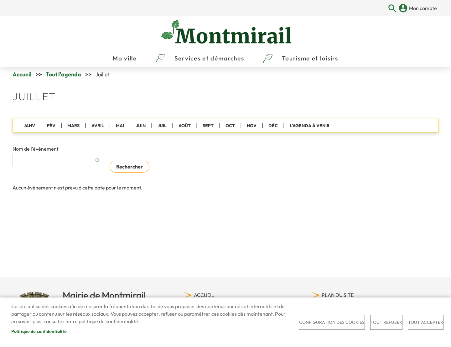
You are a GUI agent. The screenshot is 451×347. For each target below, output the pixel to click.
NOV (252, 125)
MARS (73, 125)
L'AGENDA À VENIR (309, 125)
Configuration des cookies (332, 322)
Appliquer (392, 8)
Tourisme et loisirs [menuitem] (310, 58)
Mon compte (423, 8)
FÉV (51, 125)
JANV (29, 125)
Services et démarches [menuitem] (209, 58)
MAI (120, 125)
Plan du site (338, 295)
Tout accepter (425, 322)
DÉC (273, 125)
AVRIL (97, 125)
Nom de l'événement (36, 149)
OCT (230, 125)
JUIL (162, 125)
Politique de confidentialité (39, 331)
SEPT (208, 125)
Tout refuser (386, 322)
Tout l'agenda (63, 74)
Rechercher (129, 166)
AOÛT (185, 125)
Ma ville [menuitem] (125, 58)
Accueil (22, 74)
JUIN (141, 125)
